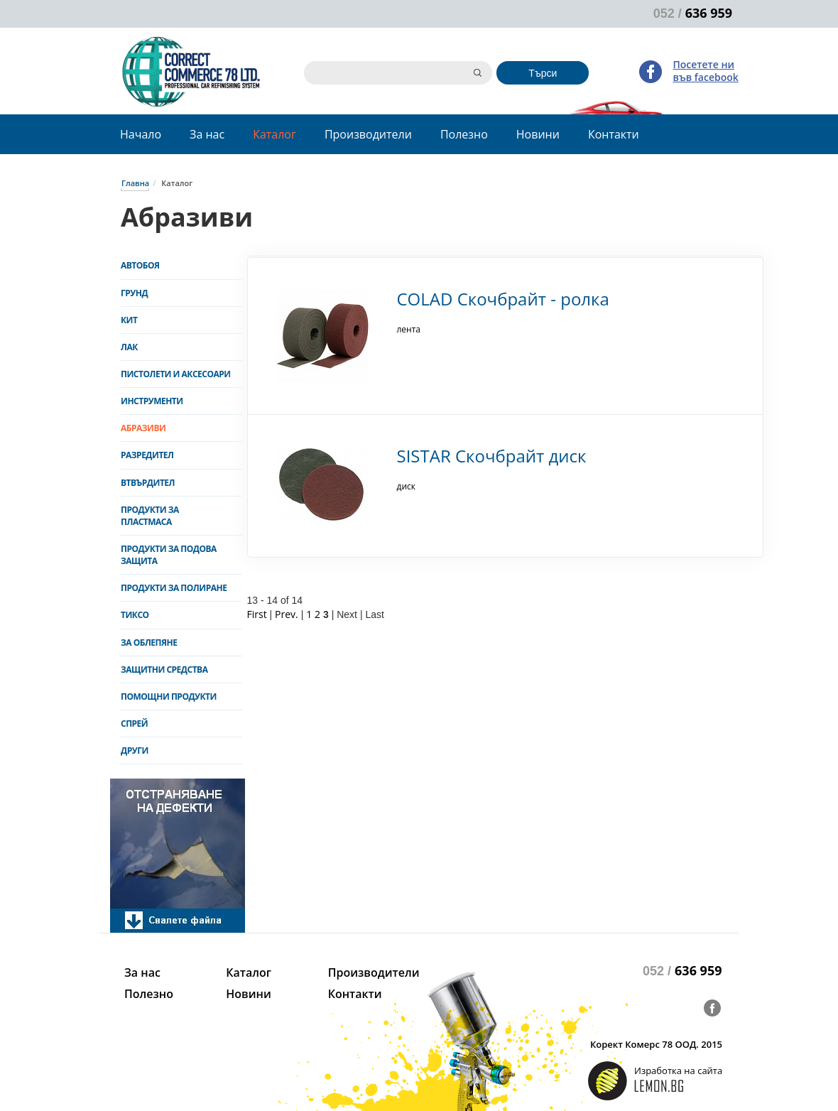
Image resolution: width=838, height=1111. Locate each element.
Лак (129, 347)
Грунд (134, 293)
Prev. (286, 614)
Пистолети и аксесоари (176, 374)
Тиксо (135, 615)
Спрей (134, 723)
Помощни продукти (169, 696)
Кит (129, 320)
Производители (368, 134)
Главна (135, 183)
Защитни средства (164, 669)
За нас (207, 134)
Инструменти (152, 401)
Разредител (147, 455)
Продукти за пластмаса (150, 516)
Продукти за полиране (174, 588)
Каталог (274, 134)
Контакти (613, 134)
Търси (542, 73)
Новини (538, 134)
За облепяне (149, 642)
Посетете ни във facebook (705, 71)
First (257, 614)
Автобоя (140, 265)
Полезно (464, 134)
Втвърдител (148, 483)
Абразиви (143, 428)
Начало (140, 134)
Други (134, 750)
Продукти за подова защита (169, 555)
